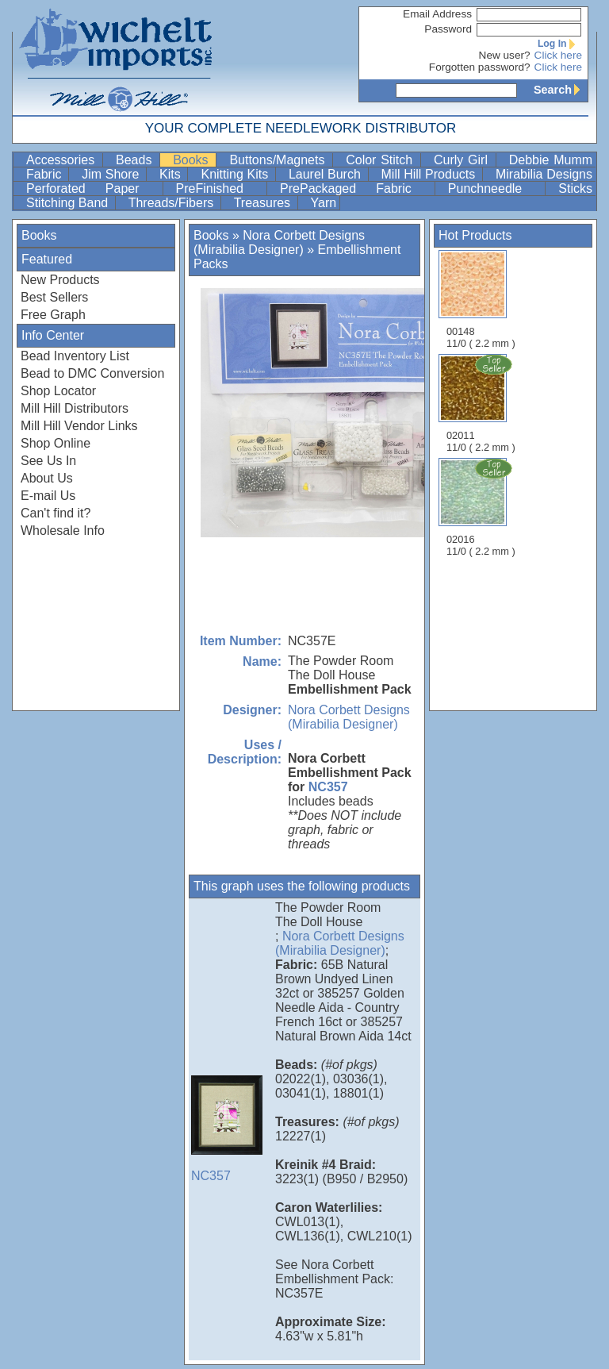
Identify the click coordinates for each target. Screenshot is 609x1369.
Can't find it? (55, 513)
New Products (60, 279)
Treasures (264, 203)
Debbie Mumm (550, 160)
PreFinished (219, 188)
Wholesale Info (63, 530)
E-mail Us (48, 495)
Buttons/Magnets (279, 160)
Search (561, 89)
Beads (136, 160)
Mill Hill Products (430, 174)
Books (193, 160)
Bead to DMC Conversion (92, 373)
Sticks (575, 188)
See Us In (48, 460)
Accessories (62, 160)
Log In (560, 43)
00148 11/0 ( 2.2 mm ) (480, 299)
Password (448, 29)
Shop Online (55, 443)
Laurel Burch (327, 174)
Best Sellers (54, 297)
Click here (558, 55)
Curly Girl (463, 160)
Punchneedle (495, 188)
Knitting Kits (236, 174)
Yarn (324, 203)
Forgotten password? (479, 67)
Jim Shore (112, 174)
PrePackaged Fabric (355, 188)
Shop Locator (58, 391)
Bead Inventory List (75, 356)
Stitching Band (69, 203)
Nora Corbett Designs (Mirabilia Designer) (279, 242)
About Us (47, 478)
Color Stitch (381, 160)
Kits (171, 174)
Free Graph (53, 314)
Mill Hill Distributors (74, 408)
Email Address (437, 14)
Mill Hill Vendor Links (79, 426)
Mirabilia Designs (544, 174)
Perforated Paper (92, 188)
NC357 (328, 787)
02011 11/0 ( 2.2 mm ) (482, 403)
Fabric (45, 174)
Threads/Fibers (172, 203)
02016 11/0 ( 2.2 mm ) (482, 507)
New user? (504, 55)
